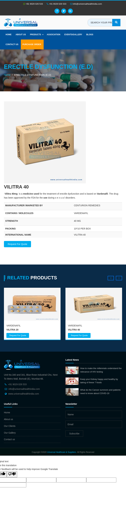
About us (21, 34)
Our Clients (9, 426)
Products (35, 34)
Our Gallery (10, 432)
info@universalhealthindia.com (86, 4)
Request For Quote (17, 244)
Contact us (9, 439)
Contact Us (12, 44)
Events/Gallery (73, 34)
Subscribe (74, 433)
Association (53, 34)
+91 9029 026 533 (33, 4)
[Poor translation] (12, 474)
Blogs (89, 34)
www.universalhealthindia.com (23, 393)
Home (8, 34)
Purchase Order (31, 44)
